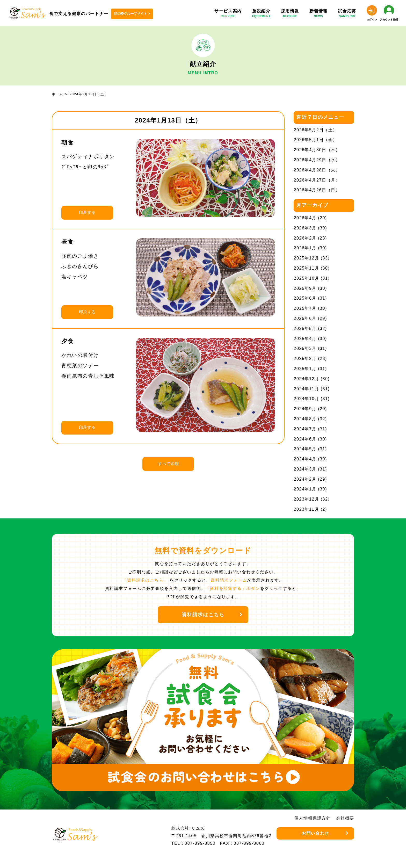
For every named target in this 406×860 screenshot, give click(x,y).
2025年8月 (305, 298)
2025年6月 (305, 318)
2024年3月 (305, 469)
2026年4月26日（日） (317, 190)
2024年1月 (305, 489)
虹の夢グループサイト (130, 14)
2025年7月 (305, 308)
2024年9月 (305, 409)
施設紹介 (261, 14)
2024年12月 (306, 379)
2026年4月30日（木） (317, 150)
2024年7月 (305, 429)
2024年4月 (305, 459)
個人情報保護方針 (312, 818)
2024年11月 (306, 389)
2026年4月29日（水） (317, 160)
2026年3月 (305, 228)
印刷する (87, 212)
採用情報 (290, 14)
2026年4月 (305, 218)
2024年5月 (305, 449)
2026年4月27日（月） (317, 180)
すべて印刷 (168, 463)
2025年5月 (305, 328)
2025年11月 (306, 268)
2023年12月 (306, 499)
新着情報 (318, 14)
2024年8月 (305, 419)
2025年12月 (306, 258)
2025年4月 (305, 338)
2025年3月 (305, 348)
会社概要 (345, 818)
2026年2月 (305, 238)
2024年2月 (305, 479)
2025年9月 (305, 288)
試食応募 (347, 14)
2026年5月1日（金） (315, 140)
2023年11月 (306, 509)
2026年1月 (305, 248)
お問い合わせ (315, 833)
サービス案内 (228, 14)
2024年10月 (306, 398)
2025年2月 (305, 358)
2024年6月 (305, 439)
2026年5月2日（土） (315, 130)
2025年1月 (305, 368)
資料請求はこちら (203, 614)
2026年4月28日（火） (317, 170)
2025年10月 (306, 278)
